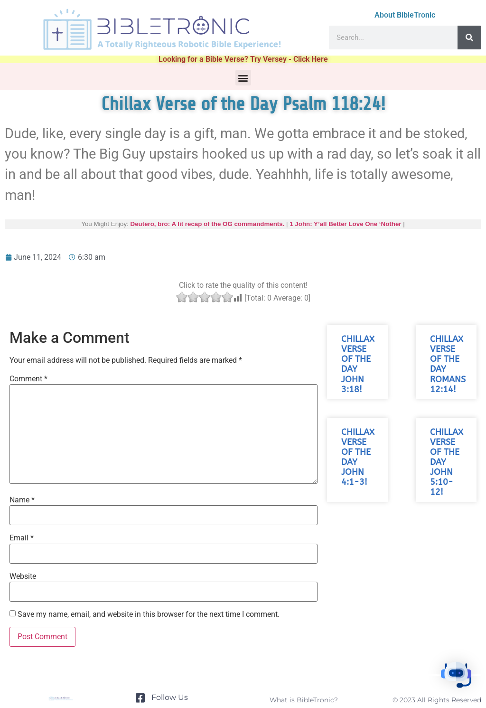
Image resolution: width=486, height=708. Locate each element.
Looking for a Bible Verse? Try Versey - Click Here (243, 59)
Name (22, 500)
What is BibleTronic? (304, 700)
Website (22, 576)
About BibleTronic (404, 14)
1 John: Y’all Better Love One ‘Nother (345, 223)
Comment (28, 379)
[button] (243, 77)
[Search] (469, 37)
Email (21, 538)
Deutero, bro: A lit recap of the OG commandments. (208, 223)
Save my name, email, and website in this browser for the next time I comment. (149, 614)
